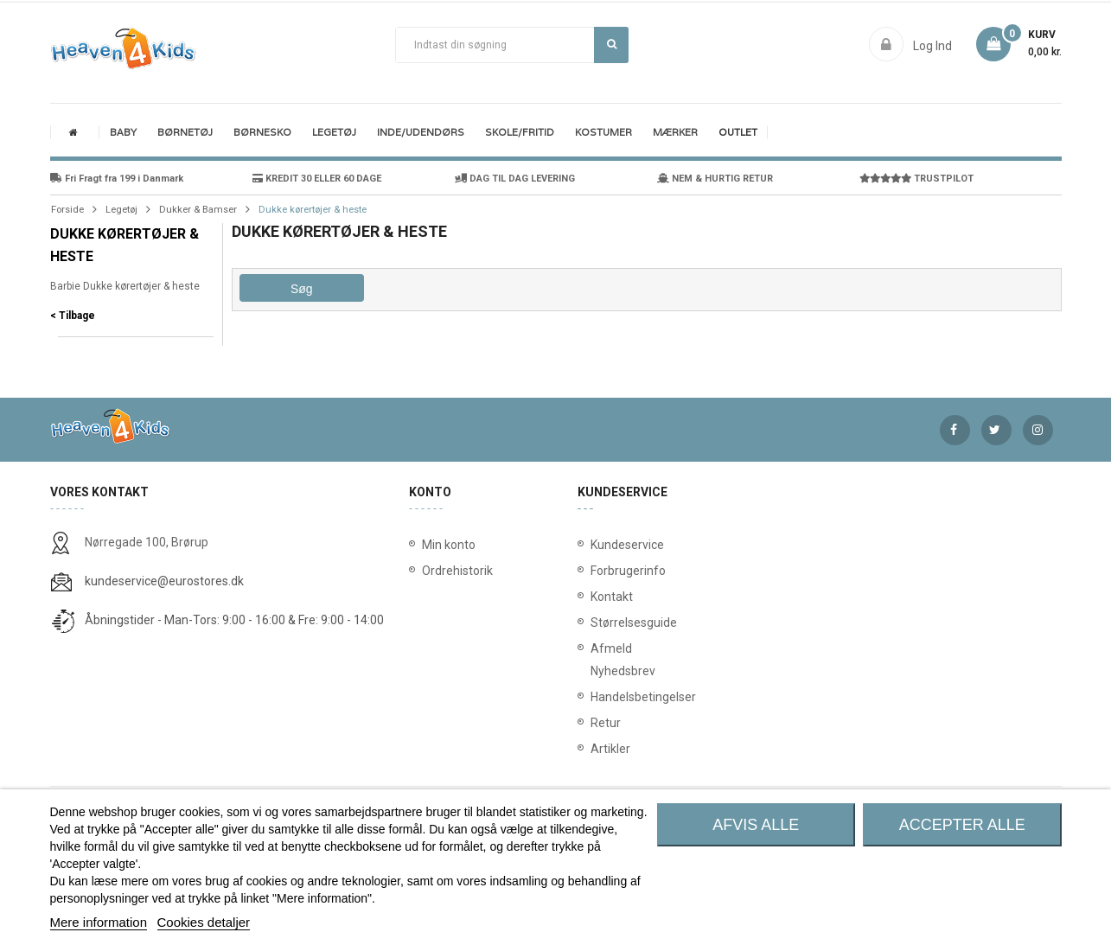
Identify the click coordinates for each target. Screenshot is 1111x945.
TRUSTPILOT (916, 178)
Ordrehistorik (451, 571)
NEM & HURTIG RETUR (715, 178)
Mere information (99, 922)
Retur (594, 723)
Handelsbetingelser (594, 697)
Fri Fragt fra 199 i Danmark (116, 178)
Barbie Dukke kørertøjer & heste (125, 286)
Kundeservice (594, 545)
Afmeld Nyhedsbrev (594, 660)
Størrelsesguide (594, 622)
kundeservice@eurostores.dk (164, 581)
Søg (611, 44)
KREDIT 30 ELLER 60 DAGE (316, 178)
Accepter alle (962, 824)
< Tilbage (72, 316)
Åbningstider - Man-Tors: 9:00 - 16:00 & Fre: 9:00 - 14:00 (234, 620)
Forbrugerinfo (594, 571)
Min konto (449, 545)
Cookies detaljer (204, 922)
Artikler (594, 749)
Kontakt (594, 596)
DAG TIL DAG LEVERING (515, 178)
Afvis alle (755, 824)
